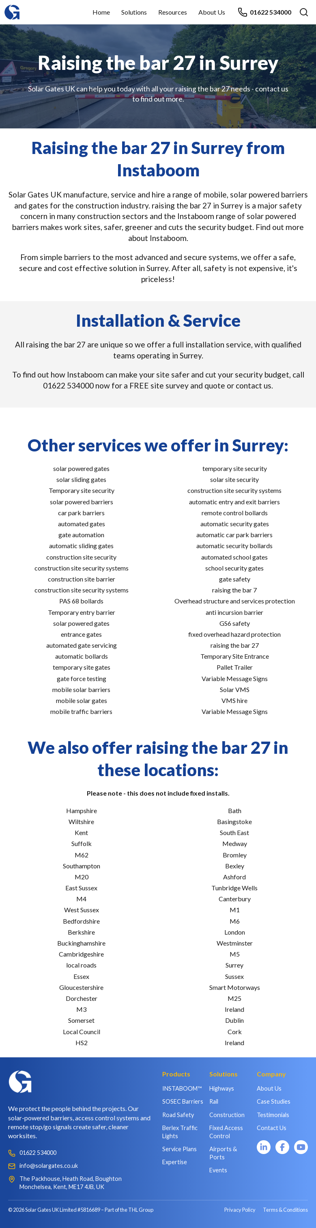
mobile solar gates (81, 700)
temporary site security (234, 468)
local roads (81, 965)
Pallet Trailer (235, 667)
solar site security (234, 479)
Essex (81, 976)
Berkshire (81, 932)
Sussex (234, 976)
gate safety (234, 579)
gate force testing (81, 678)
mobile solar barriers (81, 689)
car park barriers (81, 512)
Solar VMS (234, 689)
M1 (235, 909)
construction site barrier (81, 579)
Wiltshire (81, 821)
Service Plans (179, 1149)
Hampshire (81, 810)
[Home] (12, 8)
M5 (235, 954)
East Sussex (81, 888)
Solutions (134, 12)
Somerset (81, 1020)
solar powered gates (81, 468)
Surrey (234, 965)
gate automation (81, 534)
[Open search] (304, 12)
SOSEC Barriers (182, 1101)
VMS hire (234, 700)
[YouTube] (301, 1147)
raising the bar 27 (235, 645)
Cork (235, 1031)
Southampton (81, 866)
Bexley (234, 866)
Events (218, 1170)
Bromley (235, 855)
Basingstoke (234, 821)
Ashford (234, 877)
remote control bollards (235, 512)
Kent (81, 832)
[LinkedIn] (264, 1147)
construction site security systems (81, 568)
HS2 (81, 1042)
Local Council (81, 1031)
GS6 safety (234, 623)
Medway (234, 843)
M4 (81, 899)
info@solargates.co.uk (48, 1165)
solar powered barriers (81, 502)
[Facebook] (282, 1147)
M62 (81, 855)
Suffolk (81, 843)
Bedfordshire (81, 921)
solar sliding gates (81, 479)
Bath (234, 810)
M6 (235, 921)
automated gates (81, 523)
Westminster (235, 943)
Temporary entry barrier (81, 612)
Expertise (174, 1162)
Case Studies (273, 1101)
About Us (211, 12)
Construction (227, 1114)
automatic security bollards (234, 545)
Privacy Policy (240, 1209)
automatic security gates (234, 523)
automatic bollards (81, 656)
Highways (221, 1088)
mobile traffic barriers (81, 711)
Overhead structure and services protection (234, 601)
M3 (81, 1009)
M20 (81, 877)
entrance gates (81, 634)
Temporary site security (81, 490)
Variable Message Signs (235, 678)
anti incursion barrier (234, 612)
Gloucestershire (81, 987)
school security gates (234, 568)
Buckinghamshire (81, 943)
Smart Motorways (234, 987)
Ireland (234, 1009)
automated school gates (234, 557)
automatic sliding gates (81, 545)
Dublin (234, 1020)
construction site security (81, 557)
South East (234, 832)
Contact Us (271, 1127)
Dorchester (81, 998)
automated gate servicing (81, 645)
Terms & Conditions (285, 1209)
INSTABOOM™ (182, 1088)
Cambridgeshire (81, 954)
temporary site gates (81, 667)
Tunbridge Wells (234, 888)
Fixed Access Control (226, 1131)
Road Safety (178, 1114)
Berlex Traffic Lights (180, 1131)
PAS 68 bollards (81, 601)
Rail (213, 1101)
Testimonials (273, 1114)
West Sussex (81, 909)
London (234, 932)
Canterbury (235, 899)
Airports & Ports (223, 1153)
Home (101, 12)
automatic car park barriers (234, 534)
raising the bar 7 (234, 590)
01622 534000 (264, 12)
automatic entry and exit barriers (234, 502)
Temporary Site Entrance (234, 656)
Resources (172, 12)
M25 (234, 998)
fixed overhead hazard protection (234, 634)
